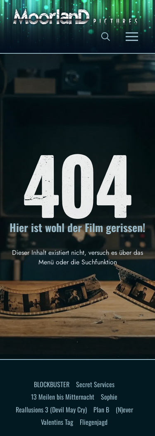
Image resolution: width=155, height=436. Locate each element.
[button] (105, 36)
